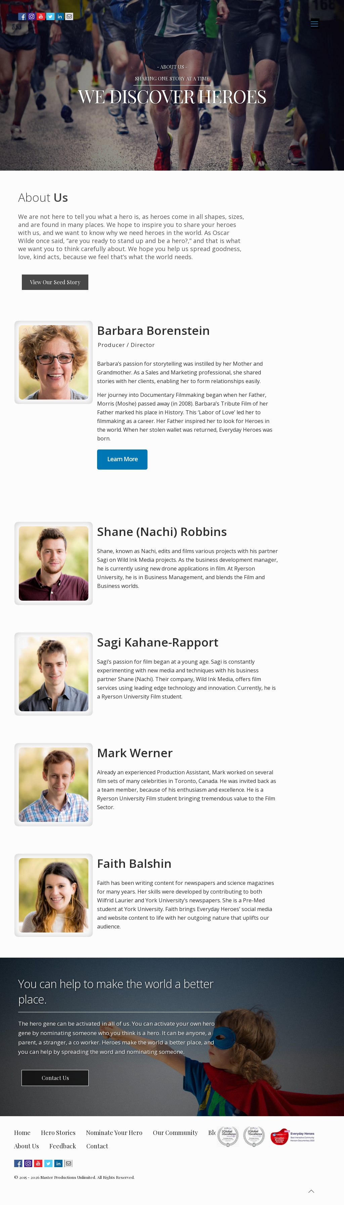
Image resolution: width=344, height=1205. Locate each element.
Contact (97, 1146)
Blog (214, 1133)
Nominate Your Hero (114, 1133)
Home (22, 1133)
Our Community (175, 1133)
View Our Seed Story (55, 282)
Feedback (62, 1146)
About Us (26, 1146)
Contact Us (55, 1077)
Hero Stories (58, 1133)
